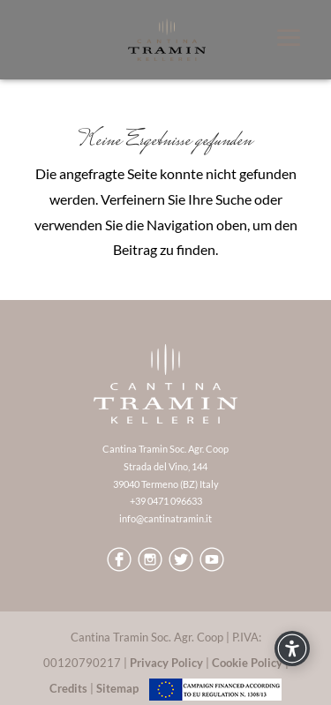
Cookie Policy (247, 663)
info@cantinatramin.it (165, 518)
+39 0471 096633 (166, 500)
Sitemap (117, 688)
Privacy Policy (166, 663)
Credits (68, 688)
